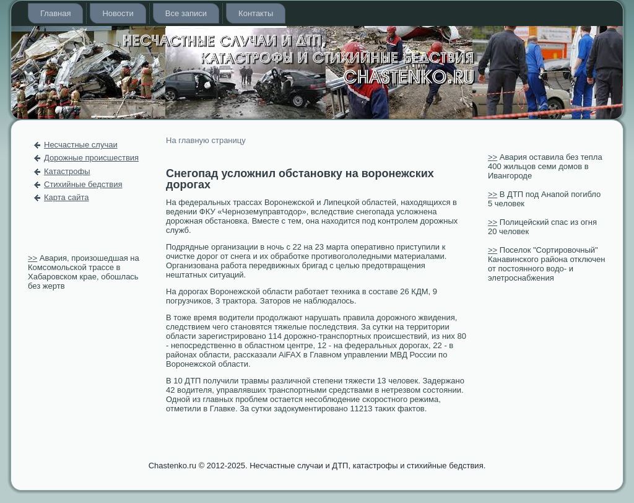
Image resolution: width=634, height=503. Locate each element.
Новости (117, 13)
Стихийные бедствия (83, 184)
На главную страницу (206, 140)
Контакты (255, 13)
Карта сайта (66, 197)
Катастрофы (67, 171)
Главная (55, 13)
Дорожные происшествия (91, 157)
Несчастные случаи (81, 144)
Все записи (186, 13)
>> (32, 258)
